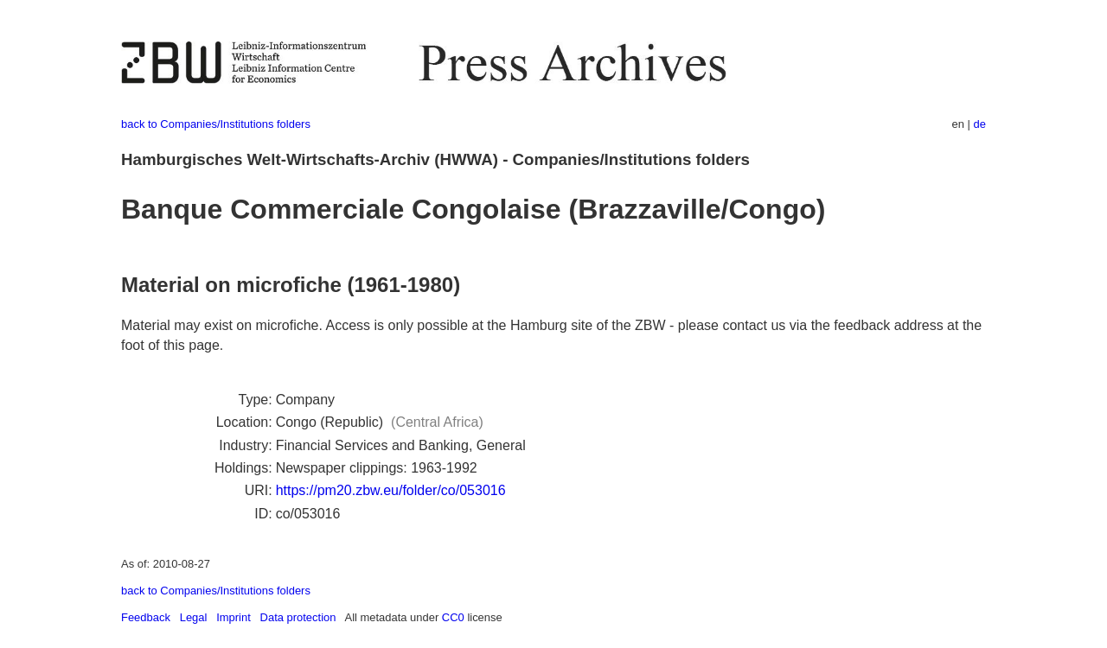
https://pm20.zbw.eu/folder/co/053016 (391, 490)
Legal (194, 617)
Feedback (145, 617)
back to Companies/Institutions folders (215, 124)
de (980, 124)
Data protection (298, 617)
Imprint (233, 617)
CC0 (453, 617)
